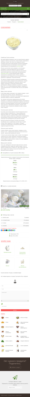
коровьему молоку (5, 73)
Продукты (14, 21)
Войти (19, 5)
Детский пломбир (5, 210)
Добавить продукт (15, 367)
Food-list (4, 9)
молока (18, 66)
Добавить (15, 310)
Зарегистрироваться (13, 5)
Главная (9, 21)
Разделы (3, 313)
